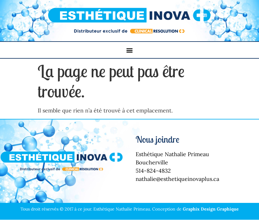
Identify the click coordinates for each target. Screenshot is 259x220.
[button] (130, 50)
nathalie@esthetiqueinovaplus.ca (177, 178)
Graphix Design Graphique (211, 209)
